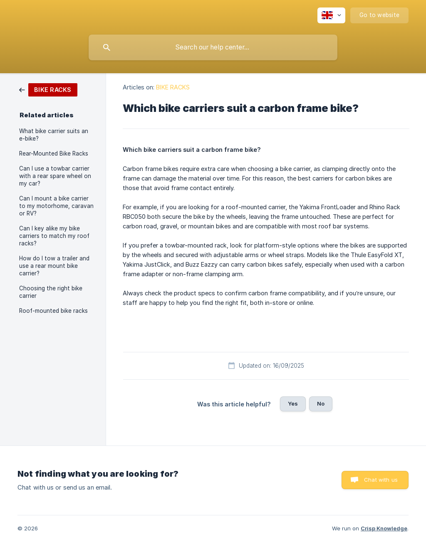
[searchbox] (213, 47)
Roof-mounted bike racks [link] (53, 310)
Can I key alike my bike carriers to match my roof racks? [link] (54, 236)
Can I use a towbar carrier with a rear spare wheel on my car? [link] (55, 176)
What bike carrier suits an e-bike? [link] (53, 135)
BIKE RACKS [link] (173, 87)
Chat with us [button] (381, 479)
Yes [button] (293, 403)
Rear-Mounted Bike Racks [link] (53, 153)
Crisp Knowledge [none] (384, 528)
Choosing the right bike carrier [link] (50, 292)
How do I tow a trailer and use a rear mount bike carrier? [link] (54, 266)
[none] (331, 15)
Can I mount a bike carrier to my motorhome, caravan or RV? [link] (56, 206)
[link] (48, 89)
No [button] (320, 403)
